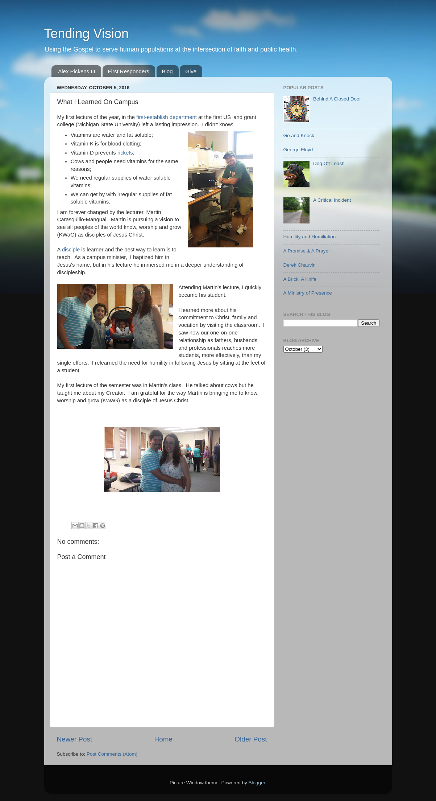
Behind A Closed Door (337, 99)
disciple (71, 249)
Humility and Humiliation (309, 236)
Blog (167, 71)
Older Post (250, 739)
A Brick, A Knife (300, 279)
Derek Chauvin (299, 265)
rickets (125, 153)
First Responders (128, 71)
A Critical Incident (332, 200)
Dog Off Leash (329, 163)
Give (190, 71)
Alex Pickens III (76, 71)
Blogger (257, 782)
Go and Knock (299, 135)
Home (163, 739)
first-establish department (166, 117)
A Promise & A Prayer (306, 251)
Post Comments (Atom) (112, 754)
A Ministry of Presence (307, 293)
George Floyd (298, 149)
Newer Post (74, 739)
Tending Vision (86, 33)
